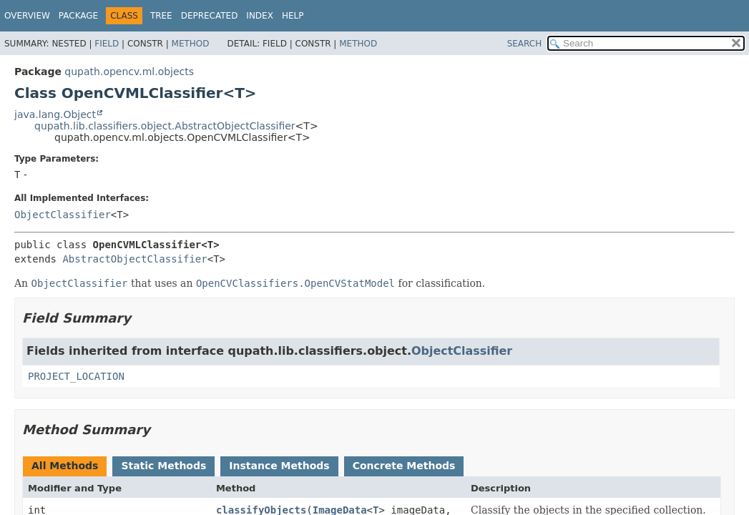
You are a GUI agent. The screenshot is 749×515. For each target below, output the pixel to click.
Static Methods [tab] (163, 465)
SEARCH (524, 44)
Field (106, 44)
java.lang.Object (55, 114)
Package (78, 16)
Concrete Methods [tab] (404, 465)
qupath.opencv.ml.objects (129, 71)
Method (191, 44)
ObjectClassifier (62, 214)
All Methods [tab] (64, 465)
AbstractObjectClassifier (134, 259)
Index (259, 16)
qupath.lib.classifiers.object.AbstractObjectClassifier (164, 126)
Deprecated (209, 16)
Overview (27, 16)
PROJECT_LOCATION (76, 376)
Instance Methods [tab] (279, 465)
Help (293, 16)
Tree (161, 16)
